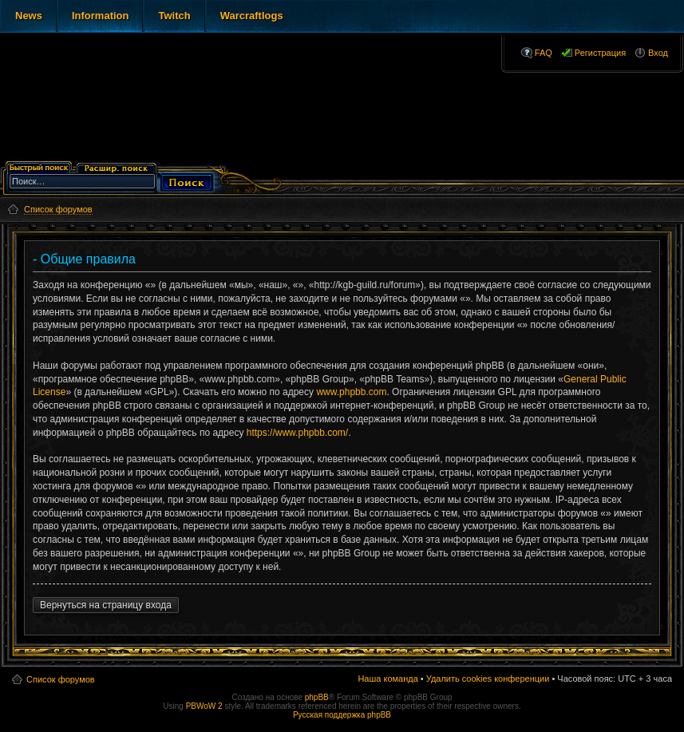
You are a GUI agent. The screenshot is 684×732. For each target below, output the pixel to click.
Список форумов (60, 679)
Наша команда (387, 678)
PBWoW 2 (204, 706)
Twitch (174, 16)
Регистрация (600, 52)
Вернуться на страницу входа (106, 605)
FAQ (543, 52)
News (28, 16)
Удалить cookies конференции (488, 678)
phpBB (317, 697)
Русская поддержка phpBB (342, 714)
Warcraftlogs (251, 16)
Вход (658, 52)
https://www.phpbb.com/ (297, 432)
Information (100, 16)
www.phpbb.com (351, 392)
